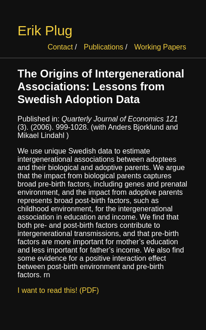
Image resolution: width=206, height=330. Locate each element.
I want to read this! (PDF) (58, 290)
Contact (60, 47)
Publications (103, 47)
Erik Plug (44, 30)
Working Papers (160, 47)
